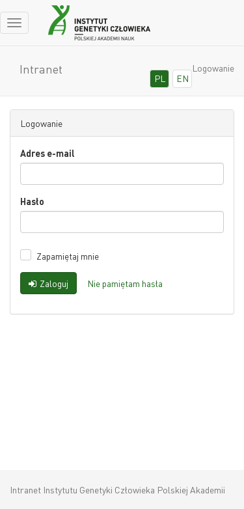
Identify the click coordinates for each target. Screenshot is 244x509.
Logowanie (213, 68)
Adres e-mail (47, 153)
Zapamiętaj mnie (67, 256)
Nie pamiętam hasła (125, 283)
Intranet (41, 68)
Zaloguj (48, 283)
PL (159, 78)
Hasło (32, 201)
